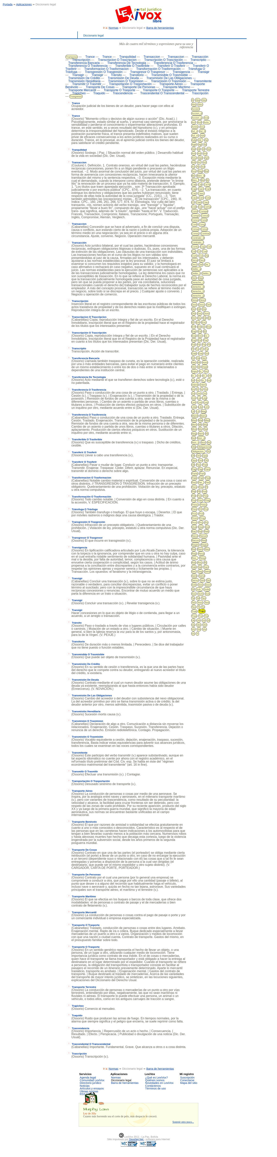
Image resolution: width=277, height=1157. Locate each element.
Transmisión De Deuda (123, 78)
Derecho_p (198, 295)
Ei (209, 318)
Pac (198, 464)
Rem (200, 549)
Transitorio (136, 75)
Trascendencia (123, 93)
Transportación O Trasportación (130, 84)
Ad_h (202, 131)
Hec (204, 358)
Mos (194, 429)
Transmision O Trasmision (125, 81)
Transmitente (203, 81)
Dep (200, 278)
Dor (194, 318)
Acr (194, 122)
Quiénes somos (154, 1080)
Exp (194, 340)
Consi (204, 229)
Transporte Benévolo (82, 821)
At (198, 166)
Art (204, 162)
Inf (209, 375)
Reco (195, 536)
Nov (203, 442)
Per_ (200, 482)
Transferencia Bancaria (84, 62)
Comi (195, 211)
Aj (205, 144)
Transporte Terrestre (195, 90)
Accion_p (197, 117)
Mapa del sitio (188, 1082)
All (203, 149)
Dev (208, 304)
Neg (194, 433)
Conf (194, 224)
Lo (197, 411)
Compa (203, 211)
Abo (204, 100)
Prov (194, 522)
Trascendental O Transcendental (162, 93)
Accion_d (197, 113)
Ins (209, 380)
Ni (207, 433)
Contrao (205, 233)
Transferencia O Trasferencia (173, 62)
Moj (205, 424)
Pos (205, 495)
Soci (200, 584)
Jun (199, 393)
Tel (198, 598)
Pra (194, 500)
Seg (200, 571)
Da (206, 255)
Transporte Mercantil (82, 90)
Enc (204, 322)
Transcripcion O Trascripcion (117, 59)
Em (198, 322)
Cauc (201, 193)
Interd (195, 384)
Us (203, 620)
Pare (207, 469)
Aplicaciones (24, 4)
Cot (194, 251)
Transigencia (181, 72)
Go (206, 353)
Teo (204, 598)
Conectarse (187, 1080)
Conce (205, 215)
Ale (193, 149)
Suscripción (187, 1077)
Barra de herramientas (160, 27)
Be (193, 175)
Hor (194, 366)
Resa (201, 553)
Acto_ (207, 122)
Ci (193, 202)
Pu (206, 522)
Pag (194, 469)
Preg (207, 500)
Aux (194, 171)
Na (205, 429)
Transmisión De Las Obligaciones (169, 78)
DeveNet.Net (136, 1139)
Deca (195, 260)
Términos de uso (155, 1088)
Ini (193, 380)
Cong (202, 224)
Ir (198, 389)
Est (200, 331)
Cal (200, 184)
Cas (194, 193)
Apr (207, 157)
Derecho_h (198, 291)
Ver (205, 624)
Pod (204, 491)
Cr (199, 251)
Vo (193, 633)
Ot (193, 464)
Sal (200, 567)
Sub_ (199, 589)
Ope (204, 455)
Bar (206, 171)
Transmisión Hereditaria (84, 81)
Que (201, 527)
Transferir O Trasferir (171, 65)
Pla (193, 491)
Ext (200, 340)
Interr (203, 384)
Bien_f (195, 180)
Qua (194, 527)
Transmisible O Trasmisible (169, 75)
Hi (199, 362)
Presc (195, 504)
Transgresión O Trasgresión (104, 72)
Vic (193, 629)
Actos (195, 126)
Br (207, 180)
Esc (209, 326)
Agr (200, 144)
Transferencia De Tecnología (126, 62)
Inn (198, 380)
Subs (207, 589)
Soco (208, 584)
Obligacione (204, 446)
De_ (207, 264)
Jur (204, 393)
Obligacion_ (198, 451)
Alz (208, 149)
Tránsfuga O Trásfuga (82, 509)
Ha (198, 358)
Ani (199, 153)
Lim (207, 407)
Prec (200, 500)
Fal (193, 344)
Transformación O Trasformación (158, 68)
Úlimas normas (89, 1091)
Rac (194, 531)
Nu (209, 442)
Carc (201, 189)
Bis (202, 180)
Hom (204, 362)
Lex (200, 402)
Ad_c (195, 131)
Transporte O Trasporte (119, 90)
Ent (199, 326)
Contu (195, 246)
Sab (194, 567)
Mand (195, 415)
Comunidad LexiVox (92, 1080)
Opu (194, 460)
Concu (195, 220)
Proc (194, 513)
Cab (194, 184)
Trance (90, 56)
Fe (198, 344)
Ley (206, 402)
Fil (209, 344)
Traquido (99, 93)
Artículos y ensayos (92, 1088)
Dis (204, 309)
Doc (199, 313)
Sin (208, 580)
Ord (201, 460)
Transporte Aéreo (171, 84)
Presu (203, 504)
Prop (202, 518)
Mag (203, 411)
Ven (199, 624)
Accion (195, 108)
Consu (195, 233)
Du (199, 318)
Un (198, 620)
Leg (204, 398)
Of (193, 455)
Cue (204, 251)
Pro (206, 509)
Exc (200, 335)
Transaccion (152, 56)
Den (194, 278)
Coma (207, 206)
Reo (207, 549)
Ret (194, 562)
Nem (201, 433)
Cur (201, 255)
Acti (200, 122)
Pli (198, 491)
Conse (195, 229)
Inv (193, 389)
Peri (207, 482)
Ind (199, 375)
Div (193, 313)
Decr (194, 264)
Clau (205, 202)
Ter (193, 602)
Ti (198, 607)
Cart (208, 189)
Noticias (85, 1085)
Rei (194, 549)
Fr (202, 349)
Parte (195, 473)
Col (200, 206)
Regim (195, 544)
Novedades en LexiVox (159, 1082)
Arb (194, 162)
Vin (199, 629)
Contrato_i (197, 242)
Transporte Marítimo (176, 87)
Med (207, 420)
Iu (202, 389)
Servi (202, 575)
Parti (202, 473)
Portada (7, 4)
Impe (204, 366)
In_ (201, 371)
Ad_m (195, 135)
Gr (193, 358)
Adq (194, 140)
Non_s (195, 442)
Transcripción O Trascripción (163, 59)
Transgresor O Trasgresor (147, 72)
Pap (200, 469)
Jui (193, 393)
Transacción (200, 56)
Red (204, 540)
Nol (194, 438)
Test (206, 602)
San (206, 567)
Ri (205, 562)
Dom (206, 313)
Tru (206, 616)
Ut (208, 620)
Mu (200, 429)
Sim (202, 580)
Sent (194, 575)
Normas (113, 27)
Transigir (203, 72)
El (193, 322)
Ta (193, 598)
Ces (208, 197)
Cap (194, 189)
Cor (209, 246)
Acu (202, 126)
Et (205, 331)
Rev (200, 562)
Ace (206, 117)
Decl (201, 260)
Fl (193, 349)
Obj (194, 446)
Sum (200, 593)
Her (194, 362)
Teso (199, 602)
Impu (194, 371)
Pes (201, 487)
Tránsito (116, 75)
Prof (201, 513)
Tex (194, 607)
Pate (194, 478)
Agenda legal (88, 1077)
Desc (202, 300)
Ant (205, 153)
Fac (206, 340)
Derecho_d (198, 286)
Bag (200, 171)
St (193, 589)
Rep (194, 553)
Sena (207, 571)
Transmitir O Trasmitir (86, 84)
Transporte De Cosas (100, 87)
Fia (204, 344)
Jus (194, 398)
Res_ (195, 558)
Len (194, 402)
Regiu (204, 544)
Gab (194, 353)
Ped (207, 478)
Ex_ (206, 335)
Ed (204, 318)
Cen (201, 197)
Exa (194, 335)
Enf (194, 326)
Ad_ (200, 140)
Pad (205, 464)
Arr (199, 162)
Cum (194, 255)
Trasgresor (76, 96)
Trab (194, 611)
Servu (195, 580)
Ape (200, 157)
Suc (194, 593)
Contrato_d (198, 237)
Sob (194, 584)
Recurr (203, 536)
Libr (201, 407)
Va (193, 624)
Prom (195, 518)
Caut (194, 197)
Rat (200, 531)
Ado (202, 135)
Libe (194, 407)
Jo (206, 389)
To (203, 607)
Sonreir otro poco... (183, 1121)
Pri (200, 509)
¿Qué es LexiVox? (156, 1077)
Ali (198, 149)
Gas (201, 353)
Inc (206, 371)
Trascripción (200, 93)
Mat (201, 420)
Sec (194, 571)
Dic (193, 309)
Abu (200, 104)
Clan (198, 202)
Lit (193, 411)
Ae (206, 140)
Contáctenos (153, 1085)
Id (199, 366)
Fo (197, 349)
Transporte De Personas (138, 87)
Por (199, 495)
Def (201, 264)
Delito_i (196, 273)
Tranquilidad (127, 56)
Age (194, 144)
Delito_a (196, 269)
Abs (194, 104)
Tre (200, 616)
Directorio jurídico (90, 1082)
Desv (201, 304)
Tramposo (71, 56)
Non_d (201, 438)
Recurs (196, 540)
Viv (204, 629)
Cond (204, 220)
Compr (195, 215)
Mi (200, 424)
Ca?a (207, 184)
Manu (203, 415)
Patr (201, 478)
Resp (202, 558)
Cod (194, 206)
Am (194, 153)
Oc (208, 451)
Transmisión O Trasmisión (168, 81)
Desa (195, 300)
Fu (206, 349)
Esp (194, 331)
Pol (193, 495)
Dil (198, 309)
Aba (197, 100)
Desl (194, 304)
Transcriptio (198, 59)
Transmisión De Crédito (84, 78)
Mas (194, 420)
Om (198, 455)
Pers (194, 487)
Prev (194, 509)
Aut (203, 166)
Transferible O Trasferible (132, 65)
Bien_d (200, 175)
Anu (194, 157)
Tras (194, 616)
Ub (193, 620)
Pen (194, 482)
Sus (207, 593)
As (193, 166)
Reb (206, 531)
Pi (206, 487)
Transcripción (81, 59)
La (199, 398)
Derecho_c (198, 282)
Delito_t (206, 273)
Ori (206, 460)
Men (194, 424)
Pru (201, 522)
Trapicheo (79, 93)
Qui (207, 527)
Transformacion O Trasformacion (106, 68)
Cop (202, 246)
